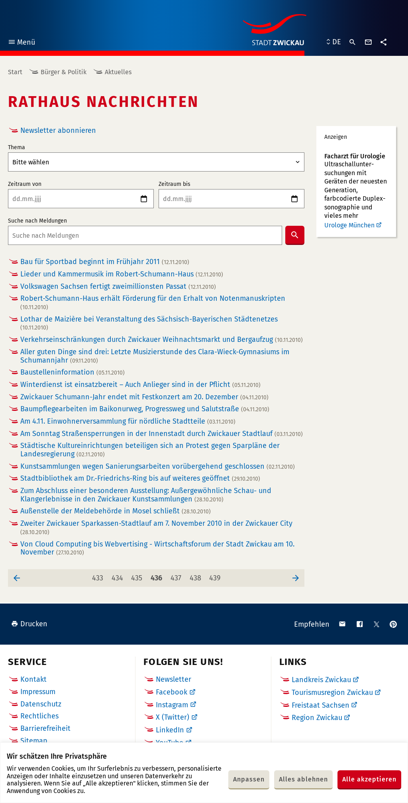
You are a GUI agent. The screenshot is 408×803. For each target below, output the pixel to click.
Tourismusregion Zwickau (332, 692)
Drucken (29, 624)
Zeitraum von (24, 184)
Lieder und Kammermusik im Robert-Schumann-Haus (121, 274)
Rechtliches (39, 716)
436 (157, 575)
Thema (16, 147)
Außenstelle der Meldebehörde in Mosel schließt (115, 511)
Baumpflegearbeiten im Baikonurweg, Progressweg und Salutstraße (144, 409)
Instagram (172, 704)
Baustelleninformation (72, 372)
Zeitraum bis (174, 184)
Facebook (171, 692)
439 (216, 575)
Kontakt (33, 679)
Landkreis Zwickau (321, 679)
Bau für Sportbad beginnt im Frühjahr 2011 (104, 262)
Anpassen (249, 779)
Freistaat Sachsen (320, 705)
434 (118, 575)
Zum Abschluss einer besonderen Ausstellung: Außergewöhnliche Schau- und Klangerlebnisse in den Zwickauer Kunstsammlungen (145, 495)
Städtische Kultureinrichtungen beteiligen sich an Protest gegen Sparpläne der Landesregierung (150, 450)
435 (138, 575)
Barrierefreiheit (45, 728)
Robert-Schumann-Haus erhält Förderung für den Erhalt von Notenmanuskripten (152, 302)
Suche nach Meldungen (37, 221)
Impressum (37, 691)
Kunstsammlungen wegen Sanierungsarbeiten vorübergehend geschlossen (157, 466)
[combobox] (145, 235)
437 (177, 575)
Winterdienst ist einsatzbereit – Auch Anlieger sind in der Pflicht (140, 385)
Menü (21, 43)
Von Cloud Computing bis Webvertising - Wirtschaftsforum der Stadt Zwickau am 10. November (157, 548)
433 (99, 575)
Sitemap (33, 740)
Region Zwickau (317, 717)
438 (196, 575)
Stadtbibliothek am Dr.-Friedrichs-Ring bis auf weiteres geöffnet (140, 478)
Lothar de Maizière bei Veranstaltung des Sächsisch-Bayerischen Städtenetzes (149, 323)
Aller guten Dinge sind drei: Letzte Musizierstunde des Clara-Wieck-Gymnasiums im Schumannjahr (154, 356)
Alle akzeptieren (369, 779)
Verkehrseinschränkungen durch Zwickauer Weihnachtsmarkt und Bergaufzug (161, 339)
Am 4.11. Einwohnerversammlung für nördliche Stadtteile (127, 421)
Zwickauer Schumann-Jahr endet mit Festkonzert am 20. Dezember (144, 397)
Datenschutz (40, 704)
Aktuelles (118, 72)
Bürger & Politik (63, 72)
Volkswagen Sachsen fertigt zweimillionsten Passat (118, 286)
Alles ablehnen (303, 779)
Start (15, 72)
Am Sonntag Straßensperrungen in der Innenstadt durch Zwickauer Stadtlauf (161, 434)
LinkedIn (170, 730)
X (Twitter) (172, 717)
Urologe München (349, 225)
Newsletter (173, 679)
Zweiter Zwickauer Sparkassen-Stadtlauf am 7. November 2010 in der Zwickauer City (156, 527)
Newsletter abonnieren (58, 130)
